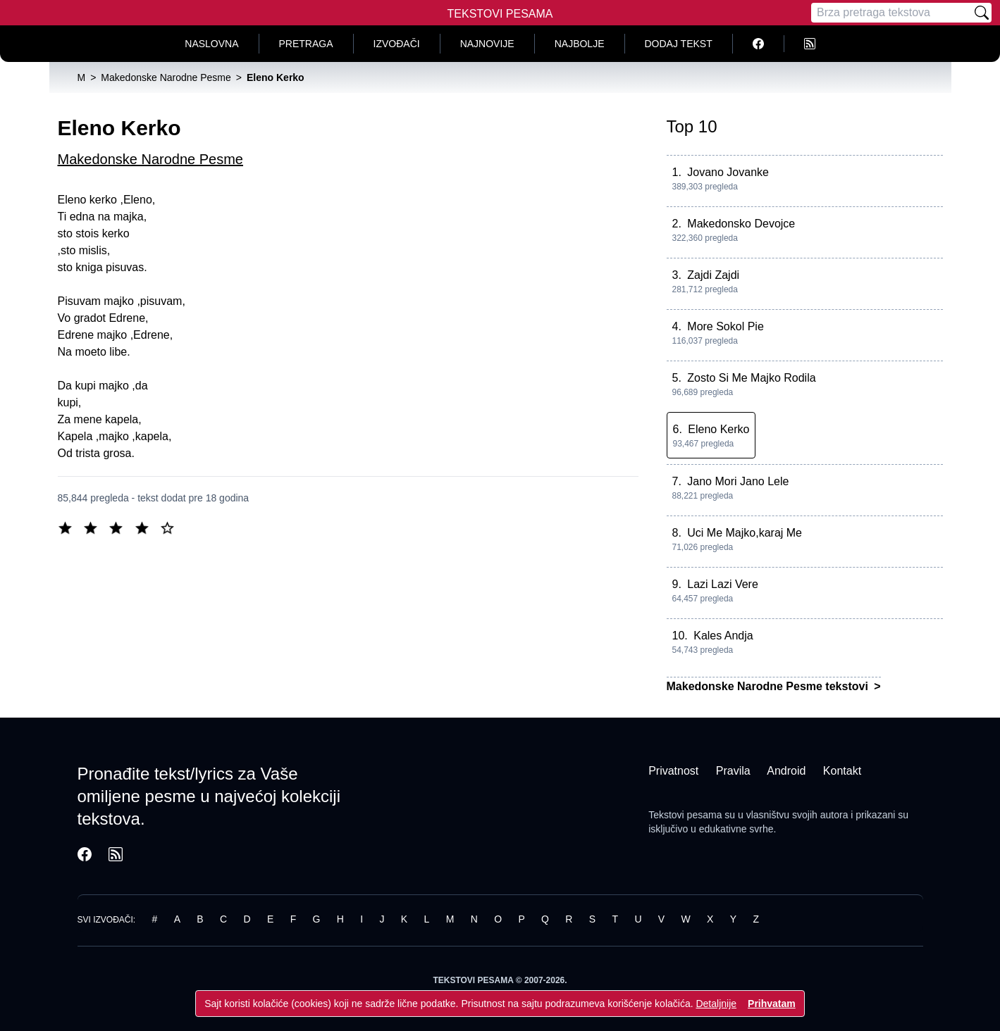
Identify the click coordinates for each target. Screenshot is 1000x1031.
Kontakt (842, 771)
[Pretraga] (891, 13)
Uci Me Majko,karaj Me (744, 533)
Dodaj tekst (678, 43)
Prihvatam (772, 1003)
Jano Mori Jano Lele (738, 481)
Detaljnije (716, 1003)
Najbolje (580, 43)
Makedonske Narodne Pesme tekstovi (769, 686)
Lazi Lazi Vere (722, 584)
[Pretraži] (982, 13)
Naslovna (211, 43)
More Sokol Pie (725, 326)
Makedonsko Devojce (741, 224)
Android (786, 771)
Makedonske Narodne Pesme (150, 159)
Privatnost (673, 771)
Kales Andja (723, 636)
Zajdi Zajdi (713, 275)
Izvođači (397, 43)
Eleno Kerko (718, 429)
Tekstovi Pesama (500, 14)
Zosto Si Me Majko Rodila (751, 378)
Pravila (733, 771)
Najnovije (487, 43)
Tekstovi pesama (685, 814)
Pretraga (306, 43)
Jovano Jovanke (728, 172)
